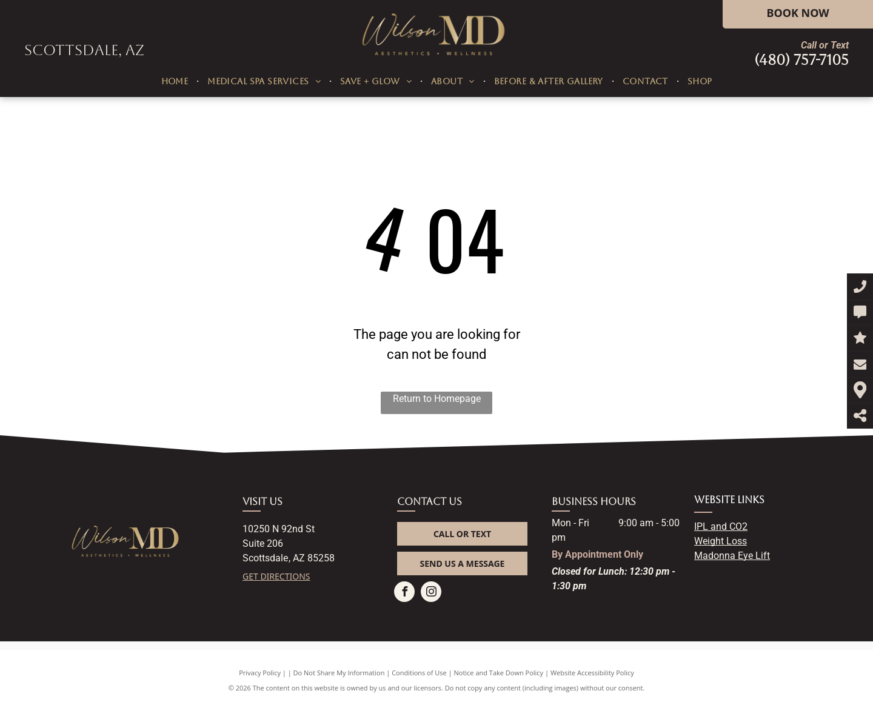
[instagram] (431, 593)
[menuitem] (176, 81)
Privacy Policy (260, 672)
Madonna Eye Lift (732, 555)
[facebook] (404, 593)
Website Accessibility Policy (592, 672)
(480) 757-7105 (801, 60)
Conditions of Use (419, 672)
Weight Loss (720, 541)
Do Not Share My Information (339, 672)
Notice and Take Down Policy (499, 672)
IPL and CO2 (721, 526)
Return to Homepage (437, 398)
